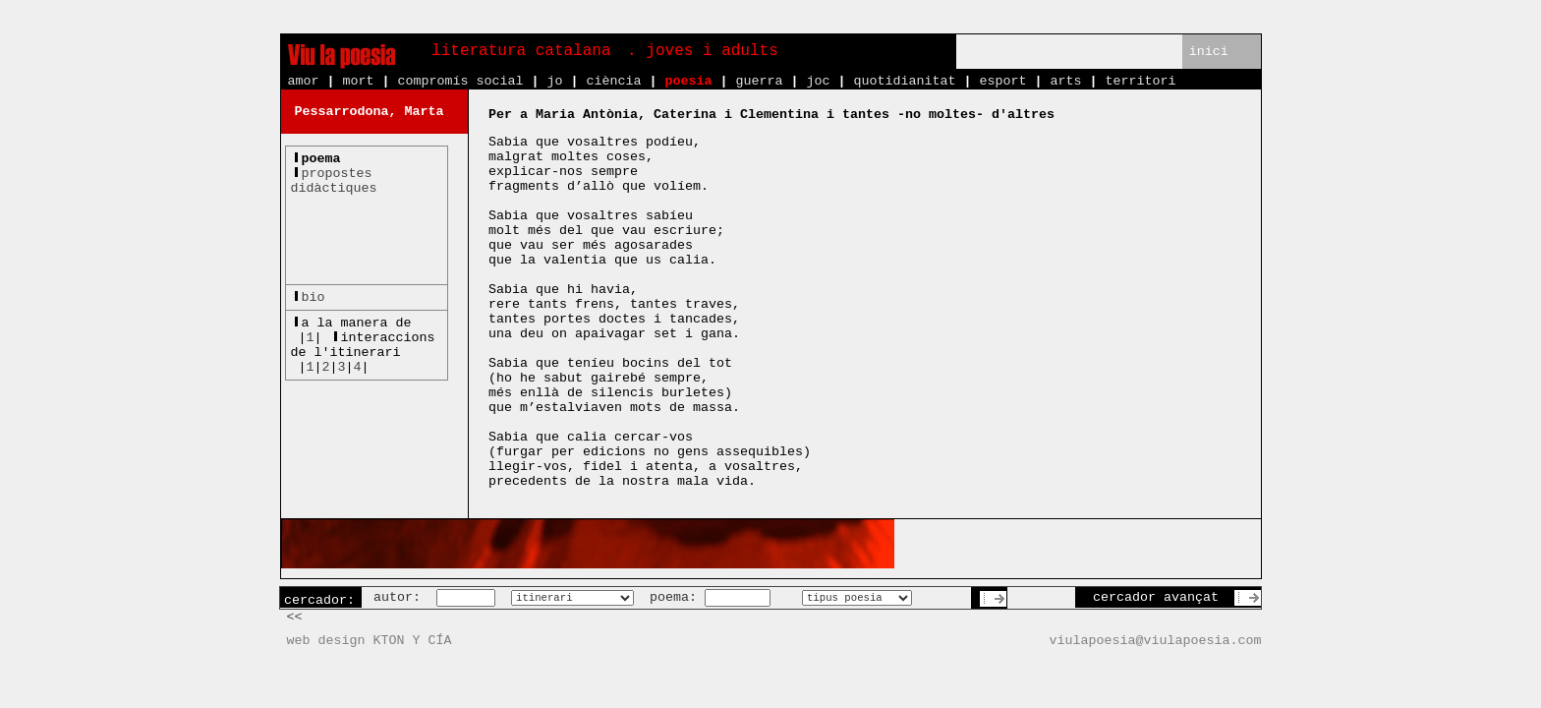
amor (303, 81)
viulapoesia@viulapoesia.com (1156, 640)
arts (1065, 81)
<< (295, 617)
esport (1002, 81)
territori (1140, 81)
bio (313, 297)
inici (1208, 51)
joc (817, 81)
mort (358, 81)
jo (554, 81)
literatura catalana (520, 51)
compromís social (461, 81)
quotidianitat (904, 81)
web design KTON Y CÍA (369, 640)
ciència (613, 81)
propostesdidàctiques (334, 181)
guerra (758, 81)
